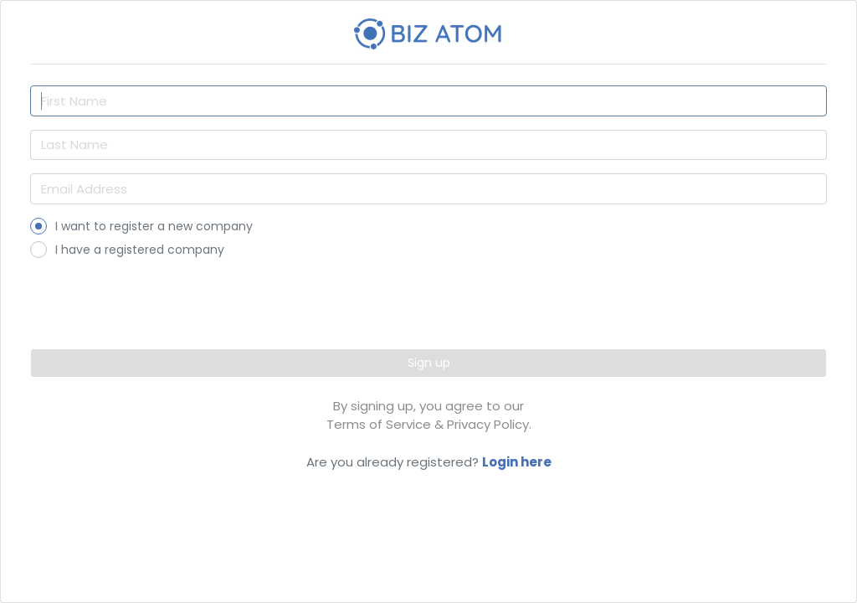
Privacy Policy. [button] (489, 424)
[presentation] (428, 297)
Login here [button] (517, 462)
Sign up (429, 362)
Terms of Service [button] (378, 424)
